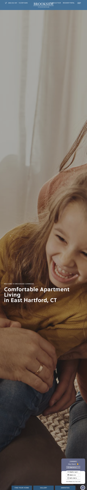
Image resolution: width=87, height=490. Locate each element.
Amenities (65, 488)
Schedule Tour (55, 3)
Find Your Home (22, 488)
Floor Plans (23, 3)
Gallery (43, 488)
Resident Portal (68, 3)
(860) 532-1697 (11, 3)
